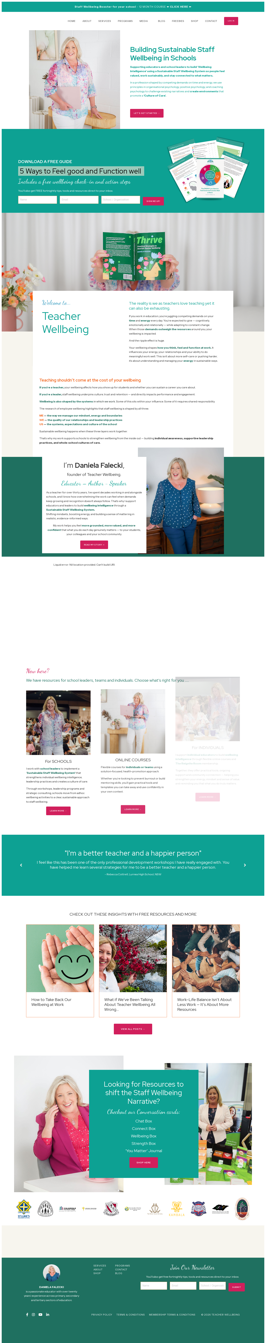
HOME (71, 21)
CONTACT (211, 21)
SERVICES (104, 21)
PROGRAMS (125, 21)
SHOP (194, 21)
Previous (21, 878)
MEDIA (143, 21)
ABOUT (86, 21)
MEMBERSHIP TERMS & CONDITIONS (174, 1333)
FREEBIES (178, 21)
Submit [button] (236, 1311)
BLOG (161, 21)
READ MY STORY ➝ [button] (94, 549)
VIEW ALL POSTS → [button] (133, 1049)
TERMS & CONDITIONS (132, 1333)
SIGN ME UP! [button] (155, 190)
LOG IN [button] (230, 21)
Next (245, 878)
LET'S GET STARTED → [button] (147, 113)
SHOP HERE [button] (144, 1183)
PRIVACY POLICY (103, 1333)
